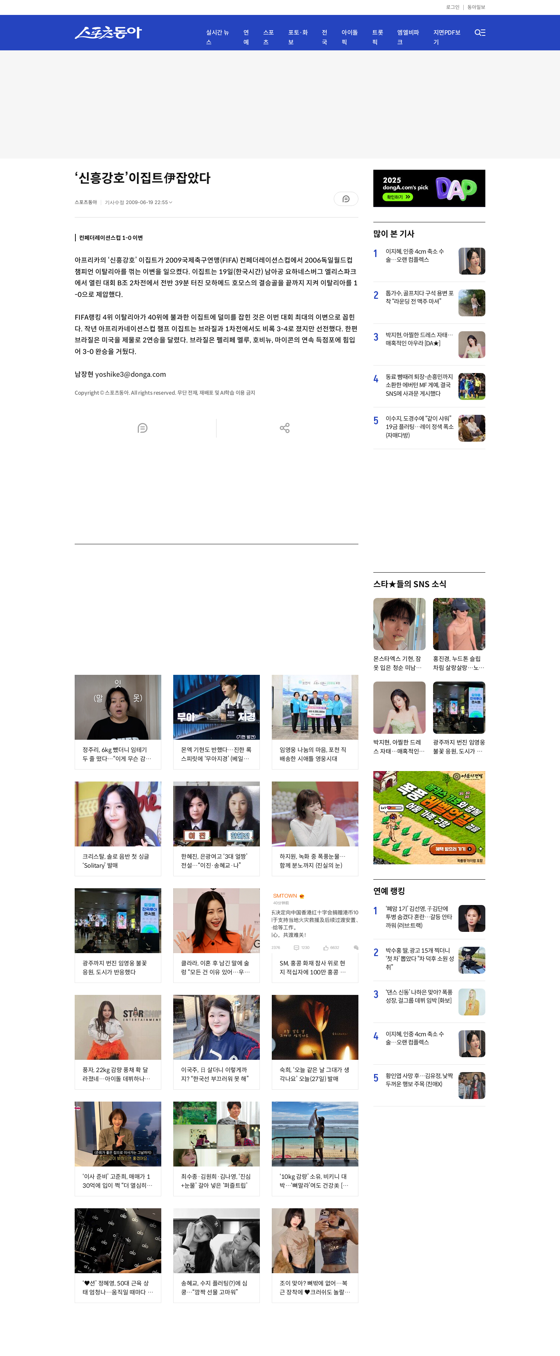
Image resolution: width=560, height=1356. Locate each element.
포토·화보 (298, 37)
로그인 (453, 7)
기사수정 (141, 204)
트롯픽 (377, 37)
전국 (324, 37)
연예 (246, 37)
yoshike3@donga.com (130, 374)
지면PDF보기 (447, 37)
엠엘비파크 (408, 37)
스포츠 (268, 37)
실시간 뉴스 (217, 37)
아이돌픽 (350, 37)
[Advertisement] (280, 104)
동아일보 (476, 7)
